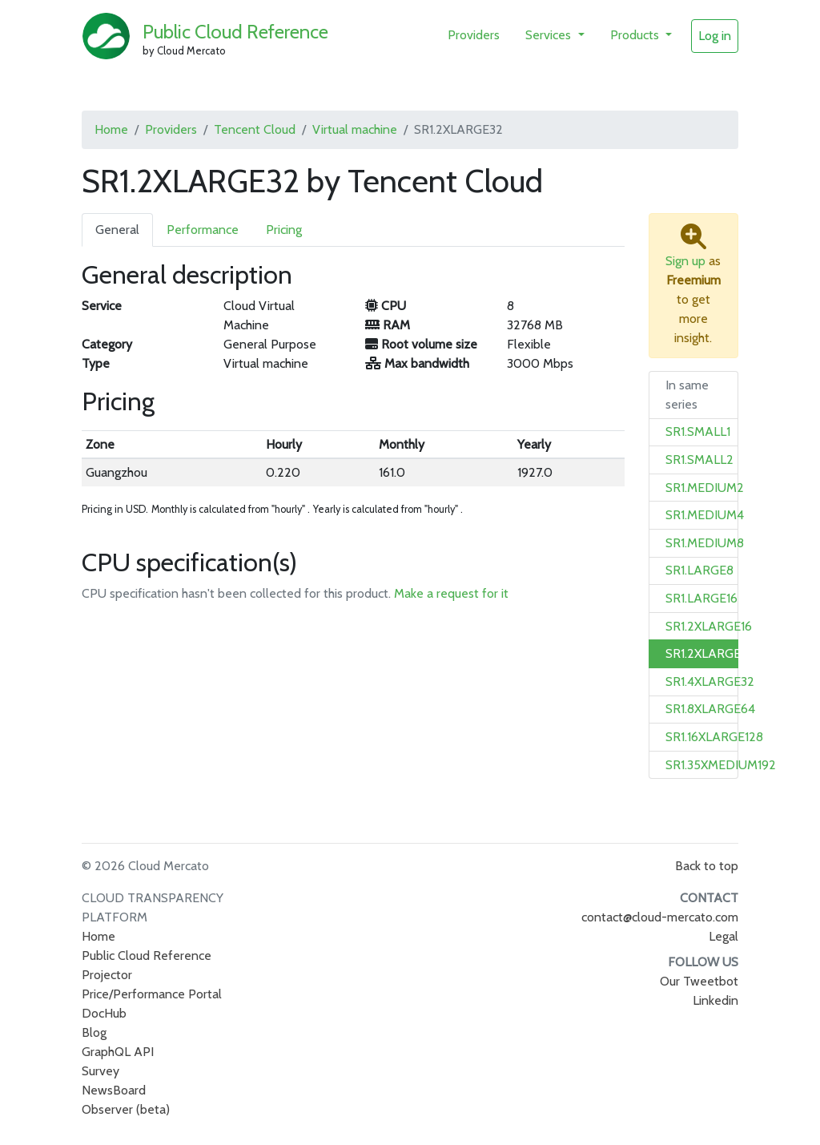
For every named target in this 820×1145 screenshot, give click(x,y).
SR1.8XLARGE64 (710, 708)
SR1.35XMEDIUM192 (720, 764)
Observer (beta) (126, 1109)
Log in (714, 35)
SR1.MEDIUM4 (704, 514)
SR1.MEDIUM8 (704, 542)
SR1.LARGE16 (701, 598)
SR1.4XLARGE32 (709, 681)
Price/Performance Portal (152, 994)
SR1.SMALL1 (697, 431)
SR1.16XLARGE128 (714, 736)
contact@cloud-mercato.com (659, 917)
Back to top (706, 865)
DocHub (104, 1013)
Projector (107, 974)
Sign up (685, 260)
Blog (94, 1032)
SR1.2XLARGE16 (708, 626)
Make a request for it (451, 593)
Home (111, 129)
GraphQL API (118, 1051)
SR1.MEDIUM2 (704, 487)
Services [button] (549, 34)
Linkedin (715, 1000)
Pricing (284, 229)
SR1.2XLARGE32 (709, 653)
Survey (100, 1070)
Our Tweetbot (699, 981)
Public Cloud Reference (235, 31)
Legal (723, 936)
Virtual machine (354, 129)
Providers (474, 34)
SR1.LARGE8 (699, 570)
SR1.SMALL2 (699, 459)
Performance (203, 229)
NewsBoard (114, 1090)
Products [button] (636, 34)
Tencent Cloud (254, 129)
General (117, 229)
